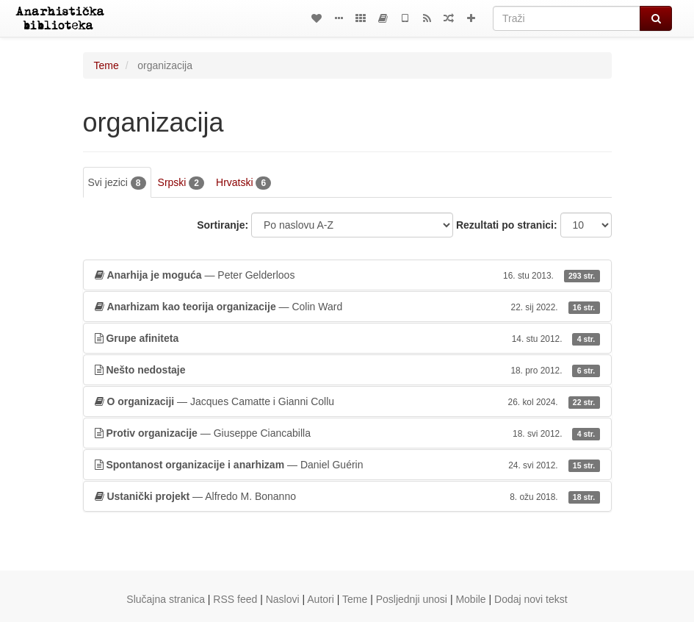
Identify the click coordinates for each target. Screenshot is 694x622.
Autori (320, 599)
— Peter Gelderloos (347, 275)
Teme (106, 65)
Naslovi (283, 599)
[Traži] (566, 18)
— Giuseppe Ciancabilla (347, 433)
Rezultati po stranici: (506, 225)
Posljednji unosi (411, 599)
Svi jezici (117, 183)
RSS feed (235, 599)
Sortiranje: (222, 225)
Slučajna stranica (165, 599)
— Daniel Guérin (347, 464)
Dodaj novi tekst (531, 599)
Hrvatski (243, 183)
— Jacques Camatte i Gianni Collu (347, 401)
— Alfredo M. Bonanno (347, 496)
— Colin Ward (347, 306)
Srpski (181, 183)
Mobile (470, 599)
